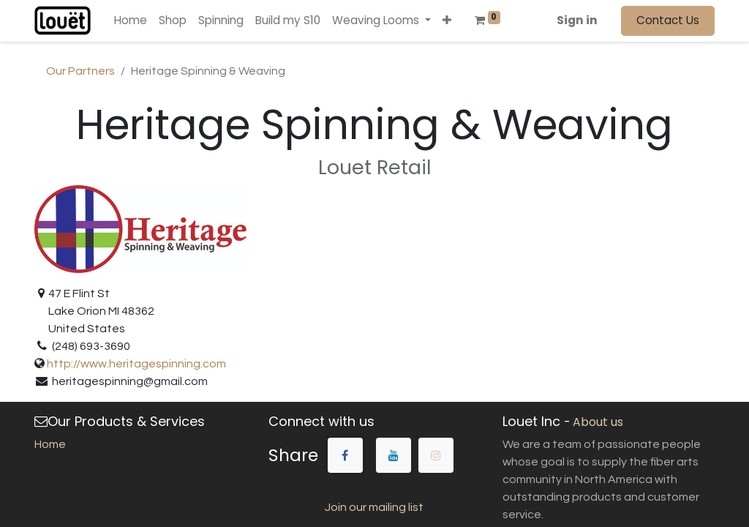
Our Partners (80, 71)
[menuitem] (130, 21)
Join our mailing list (374, 507)
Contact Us (667, 20)
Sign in (577, 20)
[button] (447, 21)
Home (50, 444)
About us (598, 422)
